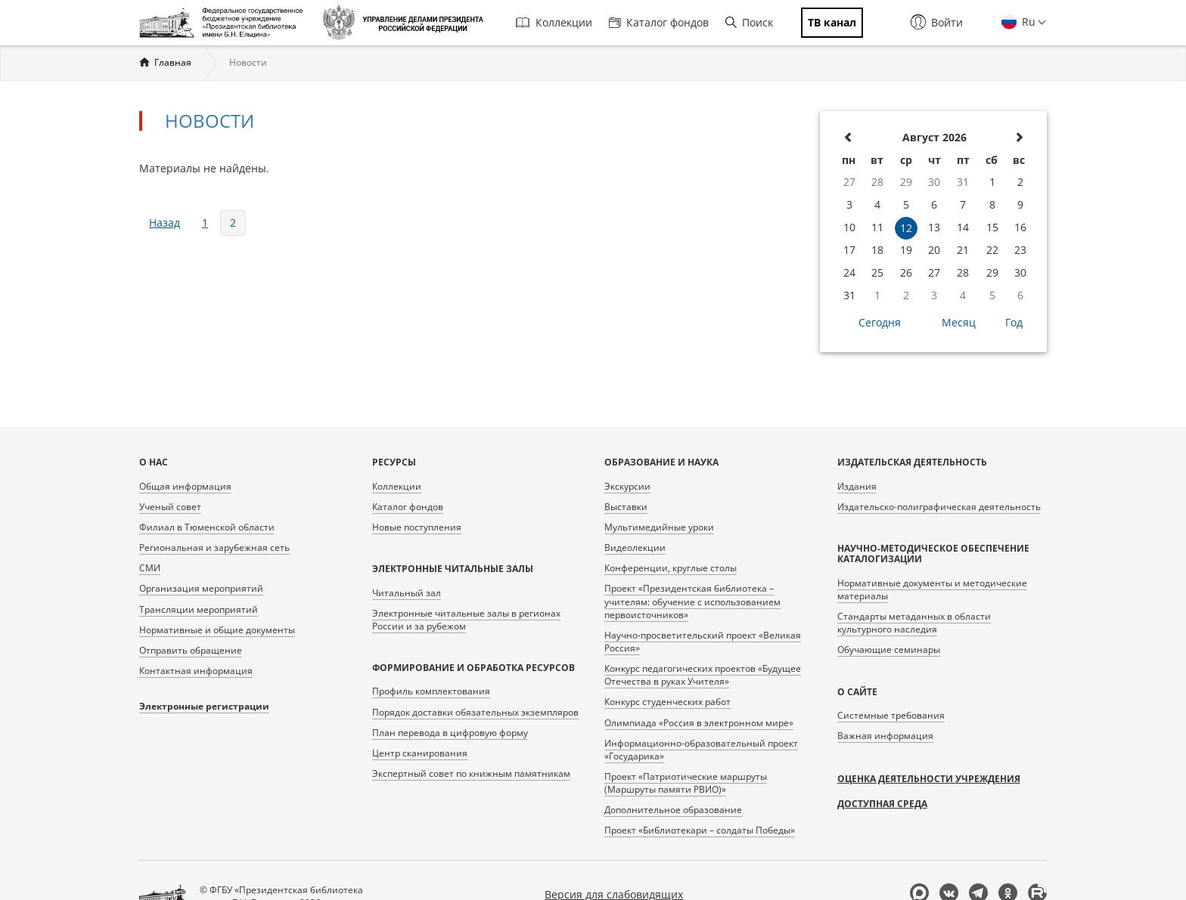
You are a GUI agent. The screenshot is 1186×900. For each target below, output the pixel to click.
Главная (172, 62)
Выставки (625, 506)
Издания (857, 486)
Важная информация (885, 735)
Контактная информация (196, 670)
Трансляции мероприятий (198, 609)
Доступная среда (882, 803)
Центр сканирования (419, 753)
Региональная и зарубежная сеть (214, 547)
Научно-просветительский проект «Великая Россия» (702, 641)
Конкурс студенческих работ (667, 701)
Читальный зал (406, 592)
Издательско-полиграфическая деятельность (939, 506)
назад (164, 222)
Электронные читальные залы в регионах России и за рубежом (466, 619)
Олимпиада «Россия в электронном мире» (698, 722)
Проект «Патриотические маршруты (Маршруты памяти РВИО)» (685, 783)
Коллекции (554, 22)
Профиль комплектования (431, 691)
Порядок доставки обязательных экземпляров (475, 712)
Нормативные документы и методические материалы (932, 589)
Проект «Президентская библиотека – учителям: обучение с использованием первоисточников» (692, 601)
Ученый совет (170, 506)
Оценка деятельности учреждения (928, 778)
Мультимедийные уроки (659, 527)
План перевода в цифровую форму (450, 732)
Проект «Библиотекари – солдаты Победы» (699, 830)
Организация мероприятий (201, 588)
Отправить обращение (190, 650)
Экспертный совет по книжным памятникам (471, 773)
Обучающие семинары (888, 649)
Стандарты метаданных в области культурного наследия (914, 623)
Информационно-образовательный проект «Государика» (701, 749)
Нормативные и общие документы (217, 629)
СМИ (149, 567)
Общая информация (185, 486)
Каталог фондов (659, 22)
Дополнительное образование (673, 809)
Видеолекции (635, 547)
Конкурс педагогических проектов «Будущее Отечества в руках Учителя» (702, 675)
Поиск (749, 22)
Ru (1027, 21)
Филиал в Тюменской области (207, 527)
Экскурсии (627, 486)
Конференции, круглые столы (670, 567)
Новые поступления (416, 527)
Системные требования (891, 715)
